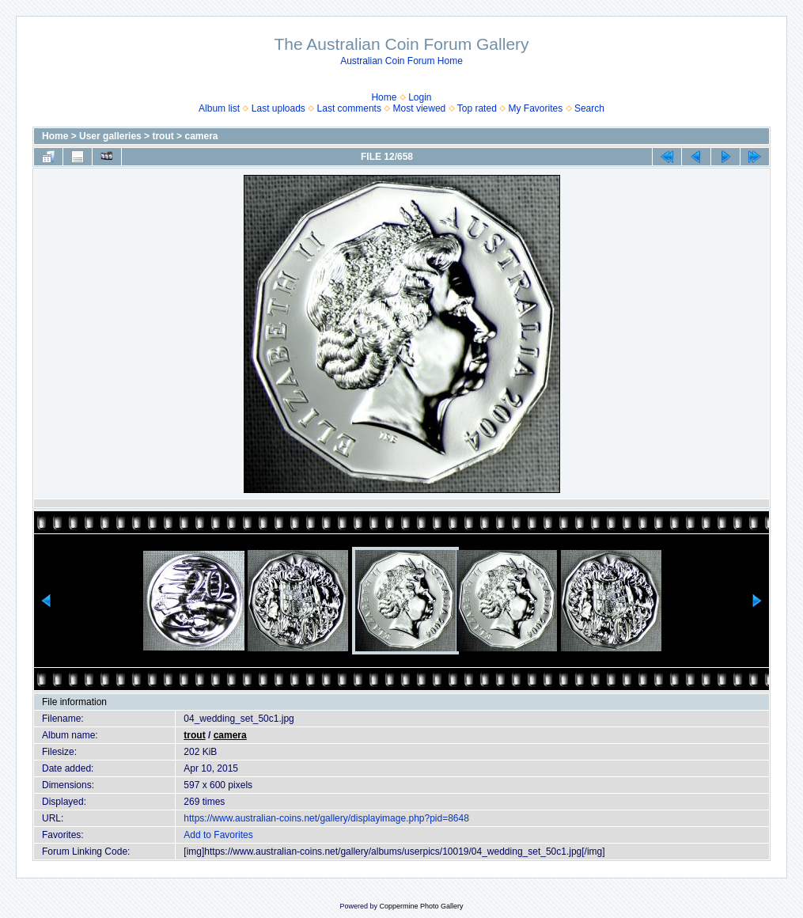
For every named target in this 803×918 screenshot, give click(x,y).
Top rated (477, 108)
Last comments (349, 108)
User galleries (110, 136)
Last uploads (278, 108)
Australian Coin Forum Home (401, 60)
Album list (219, 108)
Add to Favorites (218, 834)
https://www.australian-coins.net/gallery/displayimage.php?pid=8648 (326, 818)
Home (383, 97)
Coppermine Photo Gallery (421, 906)
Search (589, 108)
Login (419, 97)
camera (201, 136)
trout (162, 136)
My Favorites (536, 108)
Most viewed (419, 108)
